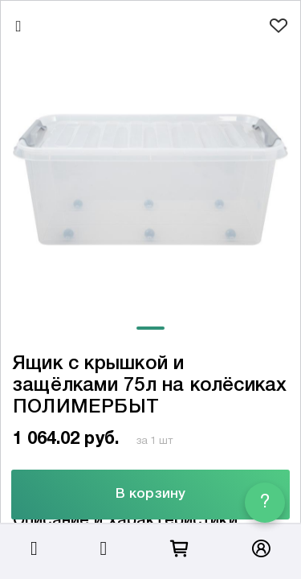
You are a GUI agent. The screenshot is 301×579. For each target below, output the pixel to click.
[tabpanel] (150, 179)
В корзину (150, 494)
